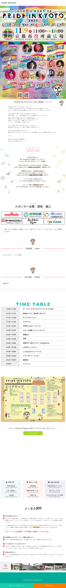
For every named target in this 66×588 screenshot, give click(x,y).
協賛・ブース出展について (16, 585)
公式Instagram (33, 433)
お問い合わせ (49, 585)
